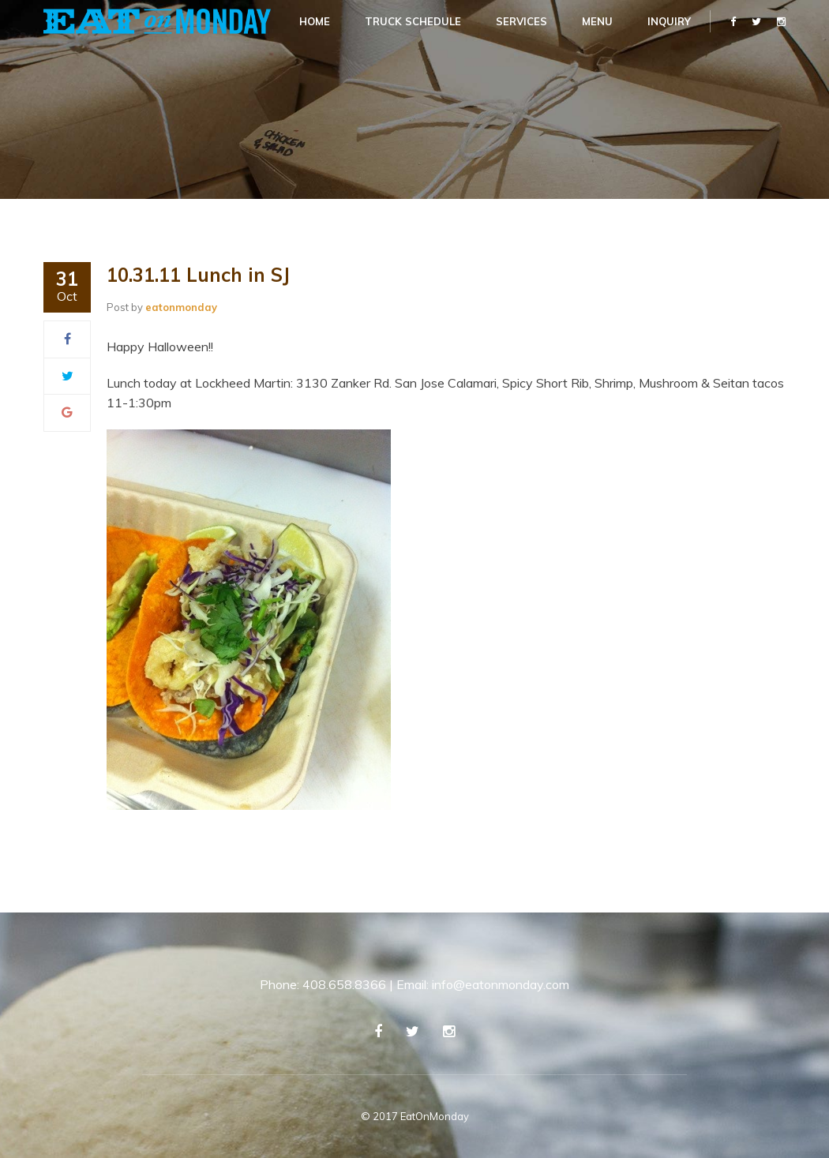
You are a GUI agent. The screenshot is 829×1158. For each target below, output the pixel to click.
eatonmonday (181, 307)
